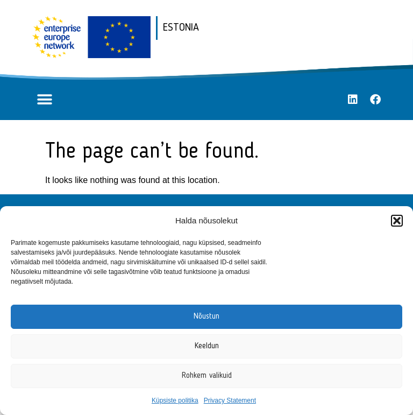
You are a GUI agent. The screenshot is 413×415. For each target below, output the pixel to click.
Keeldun (207, 346)
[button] (396, 220)
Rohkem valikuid (207, 376)
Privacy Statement (230, 400)
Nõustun (206, 317)
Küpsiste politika (175, 400)
